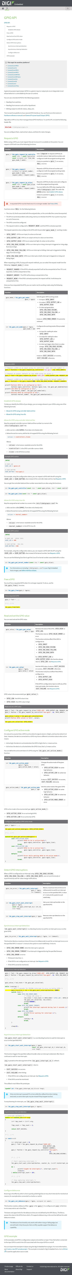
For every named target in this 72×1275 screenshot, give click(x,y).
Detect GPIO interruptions (14, 43)
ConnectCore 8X (12, 81)
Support (29, 1269)
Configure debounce (14, 53)
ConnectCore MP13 (13, 70)
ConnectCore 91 (12, 68)
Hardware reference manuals (13, 115)
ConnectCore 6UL (13, 79)
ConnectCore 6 (12, 84)
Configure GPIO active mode (14, 40)
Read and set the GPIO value (14, 36)
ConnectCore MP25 (13, 66)
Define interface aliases (29, 570)
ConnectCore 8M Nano (14, 77)
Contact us (30, 1266)
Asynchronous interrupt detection (17, 49)
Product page (9, 1266)
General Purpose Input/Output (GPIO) (38, 115)
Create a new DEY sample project (16, 1249)
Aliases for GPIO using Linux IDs (16, 414)
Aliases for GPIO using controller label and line (20, 411)
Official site (19, 1266)
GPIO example (11, 56)
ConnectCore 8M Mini (14, 75)
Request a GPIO (11, 26)
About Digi (19, 1269)
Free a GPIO (10, 33)
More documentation (9, 1270)
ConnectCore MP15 (13, 72)
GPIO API (7, 23)
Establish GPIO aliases (14, 30)
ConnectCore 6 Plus (13, 86)
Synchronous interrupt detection (17, 46)
